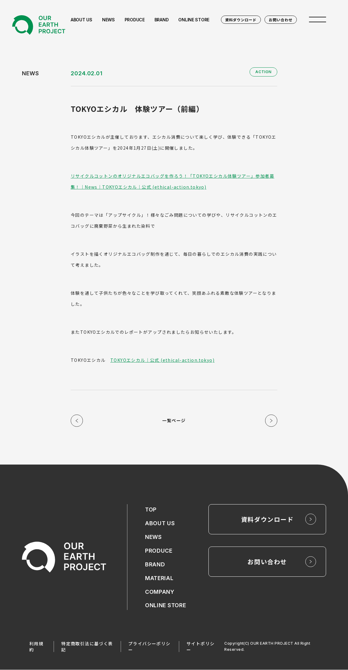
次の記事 (271, 421)
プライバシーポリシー (149, 647)
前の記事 (77, 421)
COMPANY (159, 592)
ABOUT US (160, 523)
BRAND (155, 564)
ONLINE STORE (165, 606)
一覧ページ (174, 421)
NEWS (153, 537)
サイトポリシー (200, 647)
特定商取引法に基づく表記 (87, 647)
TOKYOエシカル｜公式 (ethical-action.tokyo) (162, 360)
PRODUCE (158, 551)
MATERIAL (159, 578)
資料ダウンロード (241, 19)
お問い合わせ (281, 19)
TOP (151, 510)
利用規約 (36, 647)
